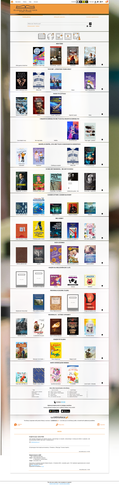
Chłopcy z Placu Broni (35, 394)
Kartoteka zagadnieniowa (92, 17)
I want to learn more (54, 483)
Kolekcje (37, 26)
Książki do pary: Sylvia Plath (36, 436)
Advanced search (31, 26)
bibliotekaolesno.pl (35, 442)
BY (87, 1)
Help (30, 2)
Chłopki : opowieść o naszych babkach (76, 395)
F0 (95, 1)
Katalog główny (26, 17)
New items (18, 2)
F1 (98, 1)
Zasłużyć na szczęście (73, 391)
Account (36, 2)
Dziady (33, 395)
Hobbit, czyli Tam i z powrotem (37, 391)
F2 (101, 1)
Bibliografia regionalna (59, 17)
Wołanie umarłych (54, 395)
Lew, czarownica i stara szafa (56, 396)
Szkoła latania (53, 394)
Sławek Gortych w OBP (35, 455)
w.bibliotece (55, 420)
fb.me (42, 466)
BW (81, 1)
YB (83, 1)
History (24, 2)
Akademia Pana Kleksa (73, 396)
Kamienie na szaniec (35, 396)
